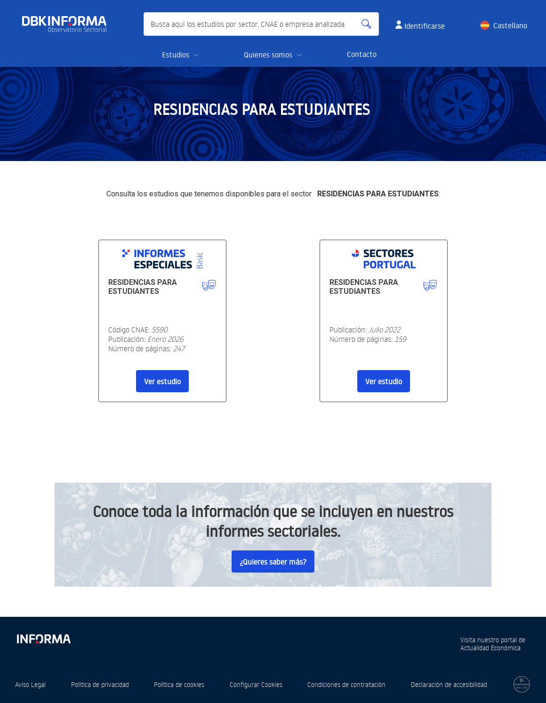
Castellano (510, 25)
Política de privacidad (100, 684)
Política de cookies (179, 684)
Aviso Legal (30, 684)
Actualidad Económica (490, 648)
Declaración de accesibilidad (449, 684)
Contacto (362, 54)
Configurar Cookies (256, 684)
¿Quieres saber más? (273, 561)
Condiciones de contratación (346, 684)
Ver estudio (162, 381)
